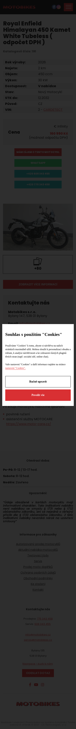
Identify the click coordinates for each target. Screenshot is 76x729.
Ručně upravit (38, 381)
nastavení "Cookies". (15, 368)
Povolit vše (37, 395)
